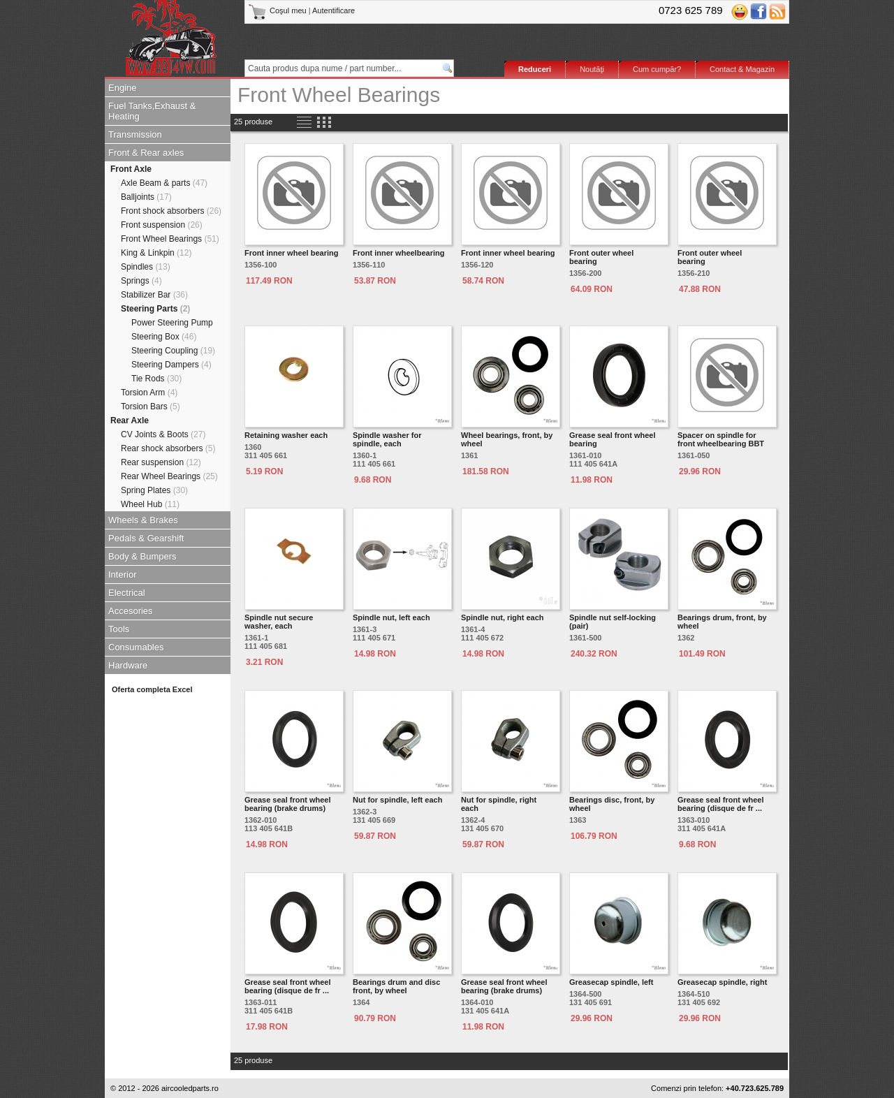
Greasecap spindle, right (722, 982)
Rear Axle (129, 420)
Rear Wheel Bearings (169, 476)
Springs (141, 281)
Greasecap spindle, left (611, 982)
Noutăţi (592, 69)
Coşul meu (278, 10)
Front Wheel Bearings (170, 239)
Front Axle (131, 169)
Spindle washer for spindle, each (387, 439)
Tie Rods (156, 378)
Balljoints (146, 197)
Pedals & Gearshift (146, 538)
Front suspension (162, 225)
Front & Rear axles (146, 152)
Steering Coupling (173, 351)
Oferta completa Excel (152, 689)
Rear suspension (161, 462)
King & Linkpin (156, 253)
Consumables (136, 647)
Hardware (127, 665)
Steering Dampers (171, 364)
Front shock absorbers (171, 211)
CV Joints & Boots (163, 434)
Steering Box (163, 337)
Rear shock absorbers (168, 448)
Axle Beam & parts (164, 183)
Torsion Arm (149, 392)
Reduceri (534, 69)
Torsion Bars (150, 406)
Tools (118, 629)
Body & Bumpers (142, 556)
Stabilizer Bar (154, 295)
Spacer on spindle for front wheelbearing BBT (720, 439)
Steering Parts (155, 309)
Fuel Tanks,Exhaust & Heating (152, 111)
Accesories (130, 611)
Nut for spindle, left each (397, 800)
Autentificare (333, 10)
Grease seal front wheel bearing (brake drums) (287, 804)
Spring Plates (154, 490)
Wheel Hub (150, 504)
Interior (122, 574)
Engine (122, 87)
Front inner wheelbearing (398, 253)
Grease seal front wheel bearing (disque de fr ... (720, 804)
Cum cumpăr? (657, 69)
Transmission (135, 134)
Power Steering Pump (172, 323)
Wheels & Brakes (143, 520)
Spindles (145, 267)
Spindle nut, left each (391, 617)
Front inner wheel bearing (291, 253)
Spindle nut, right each (502, 617)
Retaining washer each (286, 435)
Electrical (126, 592)
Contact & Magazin (742, 69)
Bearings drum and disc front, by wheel (396, 986)
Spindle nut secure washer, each (278, 621)
